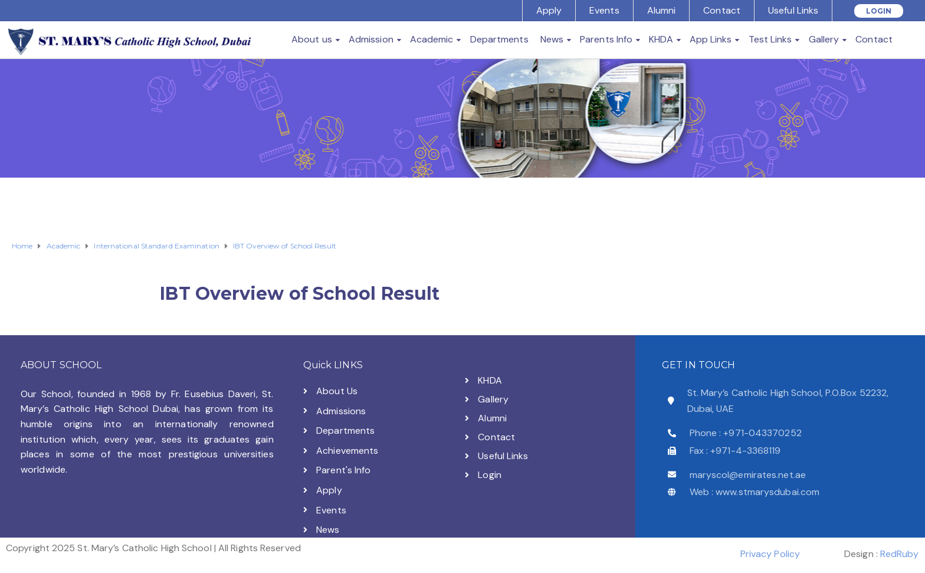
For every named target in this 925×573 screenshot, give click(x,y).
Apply (549, 10)
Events (604, 10)
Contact (721, 10)
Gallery (824, 39)
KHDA (661, 39)
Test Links (770, 39)
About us (311, 39)
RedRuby (899, 554)
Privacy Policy (770, 554)
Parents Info (606, 39)
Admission (371, 39)
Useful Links (793, 10)
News (551, 39)
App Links (711, 39)
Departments (499, 39)
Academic (432, 39)
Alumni (661, 10)
